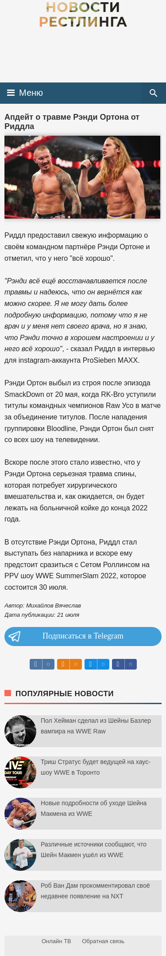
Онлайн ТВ (56, 941)
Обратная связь (103, 941)
